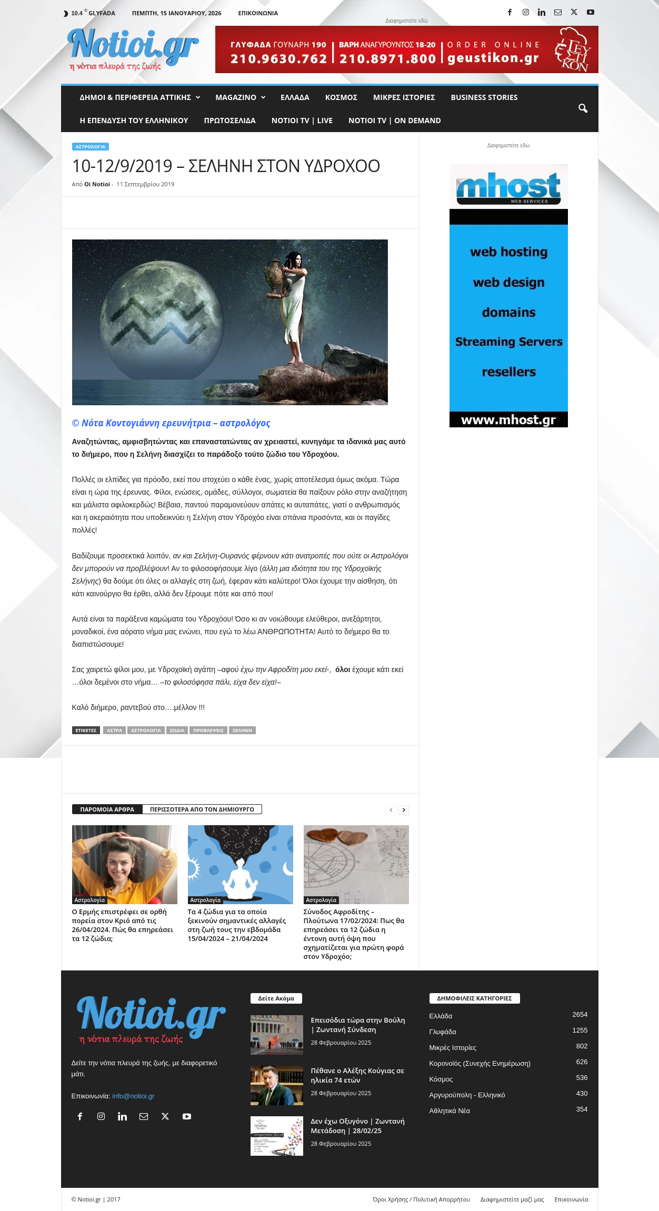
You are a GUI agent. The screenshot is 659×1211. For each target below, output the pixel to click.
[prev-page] (391, 809)
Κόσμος (341, 97)
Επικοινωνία (258, 13)
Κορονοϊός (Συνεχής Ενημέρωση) (480, 1063)
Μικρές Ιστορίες (404, 97)
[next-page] (403, 809)
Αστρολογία (91, 146)
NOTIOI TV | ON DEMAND (394, 120)
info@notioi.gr (133, 1096)
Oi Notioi (97, 184)
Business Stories (484, 97)
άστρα (114, 730)
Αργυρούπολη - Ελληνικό (467, 1095)
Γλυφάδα (443, 1032)
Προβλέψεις (208, 730)
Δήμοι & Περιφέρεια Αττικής (140, 97)
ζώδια (177, 730)
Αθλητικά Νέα (450, 1111)
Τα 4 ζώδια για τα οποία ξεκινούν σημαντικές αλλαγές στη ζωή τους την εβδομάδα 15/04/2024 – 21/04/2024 (237, 925)
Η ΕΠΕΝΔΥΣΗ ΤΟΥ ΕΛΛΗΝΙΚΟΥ (134, 120)
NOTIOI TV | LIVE (302, 120)
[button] (582, 109)
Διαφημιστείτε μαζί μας (512, 1199)
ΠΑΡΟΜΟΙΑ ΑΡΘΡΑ (107, 809)
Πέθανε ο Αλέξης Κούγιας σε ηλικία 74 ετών (357, 1075)
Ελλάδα (295, 97)
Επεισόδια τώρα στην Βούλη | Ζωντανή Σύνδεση (358, 1024)
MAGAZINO (240, 97)
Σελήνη (242, 730)
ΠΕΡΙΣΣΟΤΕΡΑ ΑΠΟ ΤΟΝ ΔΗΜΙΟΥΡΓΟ (202, 809)
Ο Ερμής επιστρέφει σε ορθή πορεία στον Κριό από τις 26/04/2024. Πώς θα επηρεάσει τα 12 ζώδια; (123, 925)
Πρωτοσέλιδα (230, 120)
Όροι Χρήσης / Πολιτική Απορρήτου (421, 1199)
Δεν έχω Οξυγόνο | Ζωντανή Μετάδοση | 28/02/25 (358, 1125)
